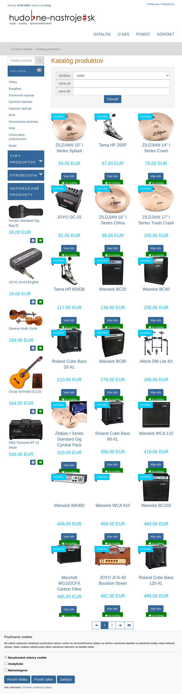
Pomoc (143, 34)
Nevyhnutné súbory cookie (27, 657)
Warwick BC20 (112, 289)
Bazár (13, 145)
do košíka (69, 183)
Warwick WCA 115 (156, 433)
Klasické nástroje (20, 108)
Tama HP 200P (113, 145)
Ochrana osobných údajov (37, 687)
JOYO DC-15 (69, 217)
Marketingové (18, 670)
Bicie (12, 115)
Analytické (15, 664)
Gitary (13, 82)
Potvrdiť (112, 99)
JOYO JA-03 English (23, 282)
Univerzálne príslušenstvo (18, 137)
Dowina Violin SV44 (23, 328)
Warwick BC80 (112, 361)
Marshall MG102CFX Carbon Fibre (69, 583)
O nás (123, 34)
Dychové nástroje (20, 101)
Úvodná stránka (21, 49)
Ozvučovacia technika (23, 121)
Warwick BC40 (156, 289)
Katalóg (102, 34)
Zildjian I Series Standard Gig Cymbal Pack (69, 439)
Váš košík (26, 70)
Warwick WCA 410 (113, 505)
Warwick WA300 (69, 505)
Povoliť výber (43, 679)
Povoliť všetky (17, 679)
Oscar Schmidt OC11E (25, 391)
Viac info (69, 176)
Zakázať (66, 679)
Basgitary (15, 88)
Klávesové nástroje (21, 95)
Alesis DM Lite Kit (156, 361)
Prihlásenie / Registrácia (160, 4)
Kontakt (165, 34)
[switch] (5, 657)
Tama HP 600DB (69, 289)
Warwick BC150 (156, 505)
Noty (12, 128)
